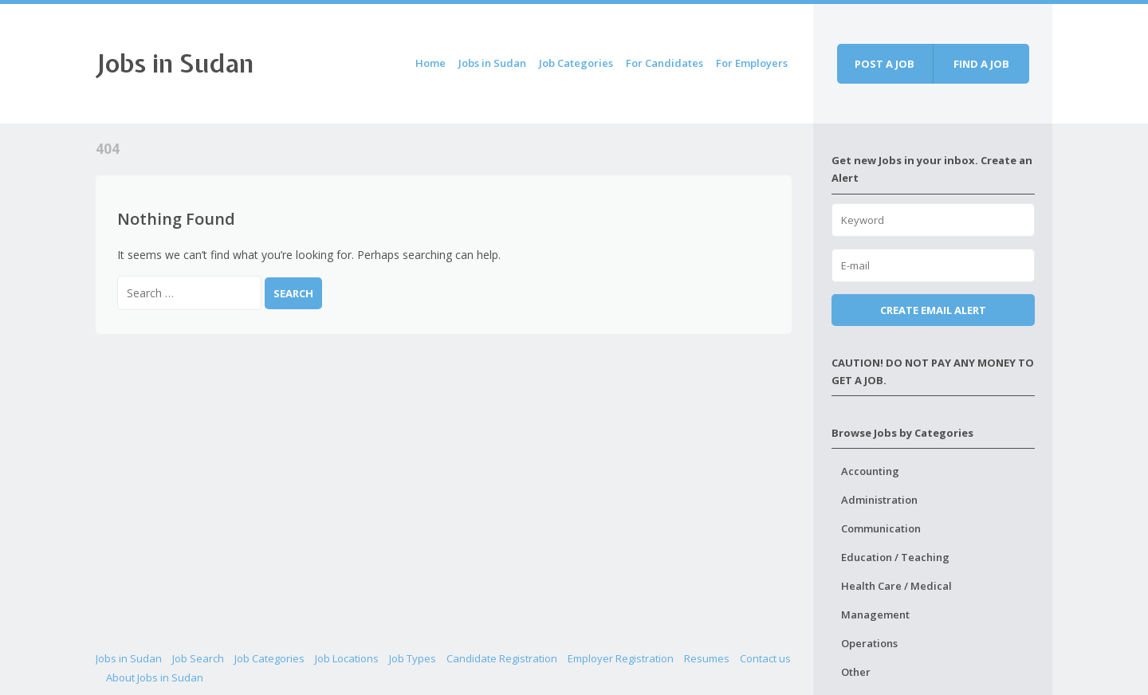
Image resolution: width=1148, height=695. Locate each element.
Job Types (412, 658)
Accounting (870, 471)
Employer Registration (621, 658)
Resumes (706, 658)
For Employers (752, 63)
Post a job (884, 64)
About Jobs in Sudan (154, 677)
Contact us (765, 658)
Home (430, 63)
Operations (869, 643)
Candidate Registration (501, 658)
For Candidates (664, 63)
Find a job (981, 64)
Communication (881, 528)
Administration (879, 500)
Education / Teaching (895, 557)
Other (856, 672)
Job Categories (576, 63)
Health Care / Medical (896, 586)
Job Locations (347, 658)
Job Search (198, 658)
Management (875, 614)
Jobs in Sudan (175, 63)
